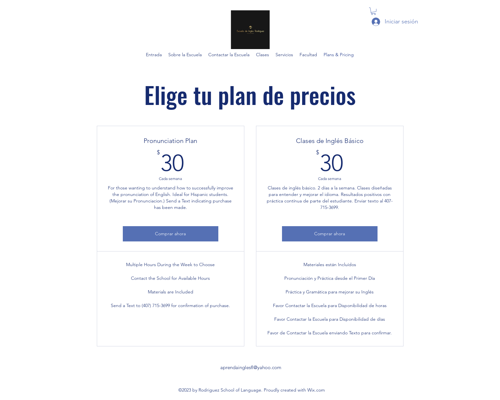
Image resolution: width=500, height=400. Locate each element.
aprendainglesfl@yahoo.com (250, 367)
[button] (373, 11)
